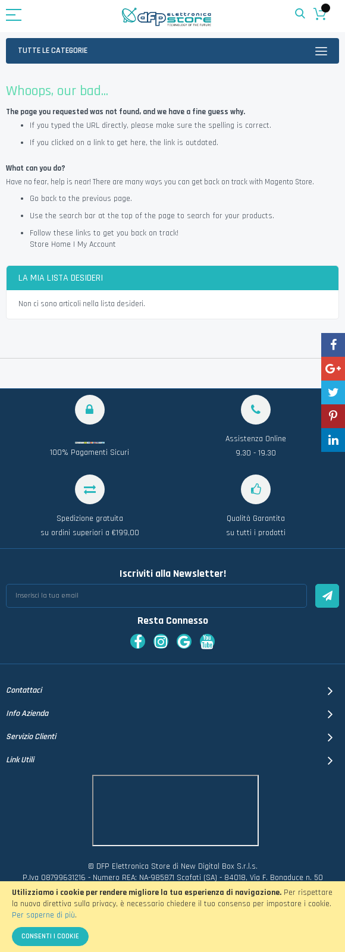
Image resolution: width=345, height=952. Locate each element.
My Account (96, 244)
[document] (172, 916)
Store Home (50, 244)
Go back (43, 198)
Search (300, 14)
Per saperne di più (43, 915)
